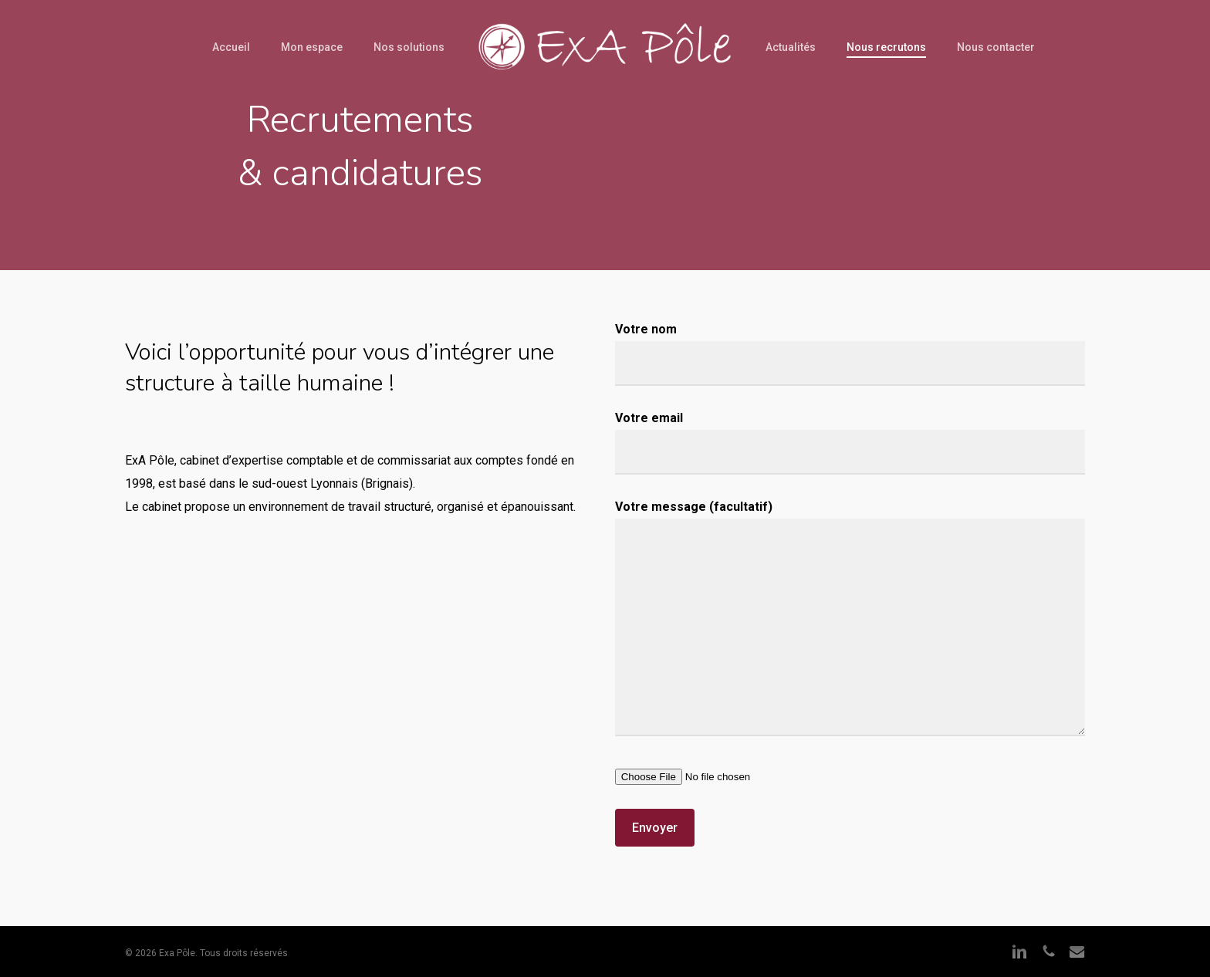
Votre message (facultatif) (850, 621)
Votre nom (850, 354)
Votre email (850, 443)
